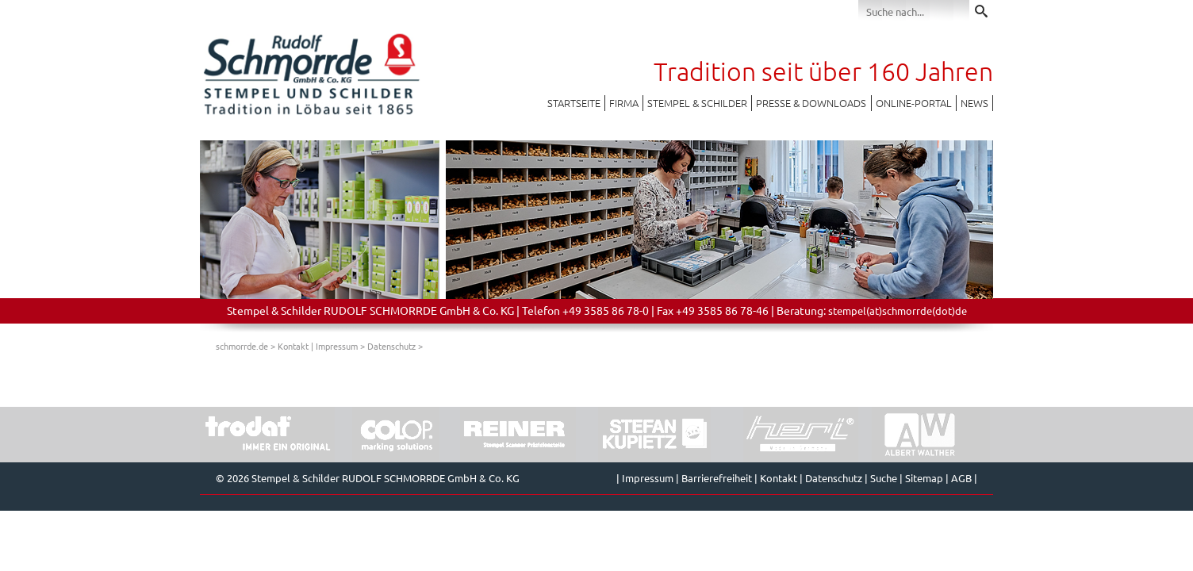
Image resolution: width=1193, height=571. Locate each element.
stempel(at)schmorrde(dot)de (897, 310)
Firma (624, 102)
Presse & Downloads (811, 102)
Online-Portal (914, 102)
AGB (961, 478)
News (974, 102)
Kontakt (778, 478)
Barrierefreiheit (716, 478)
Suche (883, 478)
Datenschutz (391, 345)
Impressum (647, 478)
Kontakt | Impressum (318, 345)
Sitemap (924, 478)
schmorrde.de (242, 345)
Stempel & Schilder (697, 102)
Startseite (573, 102)
